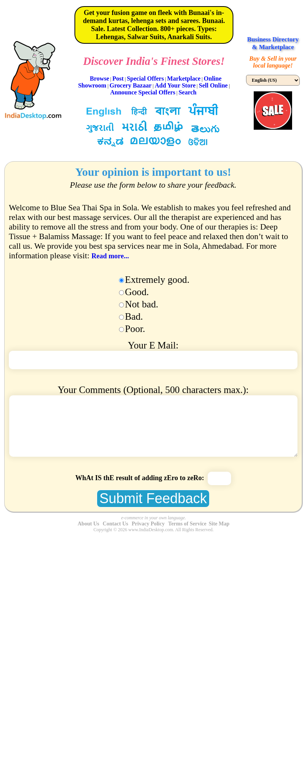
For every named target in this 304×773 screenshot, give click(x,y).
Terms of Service (187, 524)
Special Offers (145, 78)
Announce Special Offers (142, 92)
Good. (137, 292)
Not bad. (142, 304)
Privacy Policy (148, 524)
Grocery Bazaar (130, 85)
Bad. (134, 316)
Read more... (110, 256)
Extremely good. (157, 279)
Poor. (135, 329)
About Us (88, 524)
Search (187, 92)
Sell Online (213, 85)
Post (118, 78)
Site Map (219, 524)
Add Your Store (175, 85)
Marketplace (183, 78)
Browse (99, 78)
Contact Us (116, 524)
